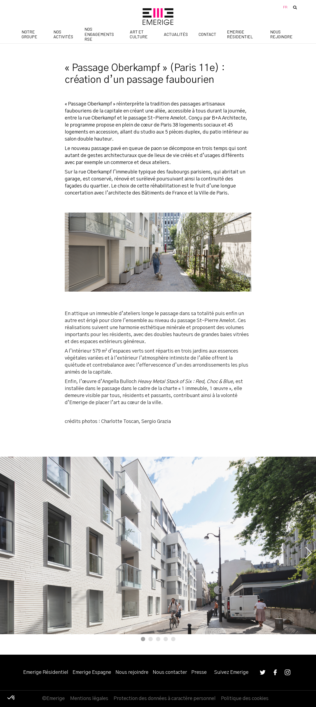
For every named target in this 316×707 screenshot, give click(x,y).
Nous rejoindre (281, 34)
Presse (199, 672)
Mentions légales (89, 698)
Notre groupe (29, 34)
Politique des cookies (245, 698)
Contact (207, 34)
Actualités (176, 34)
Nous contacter (170, 672)
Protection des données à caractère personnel (165, 698)
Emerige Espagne (92, 672)
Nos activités (63, 34)
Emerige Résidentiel (240, 34)
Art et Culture (139, 34)
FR (285, 7)
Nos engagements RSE (99, 35)
